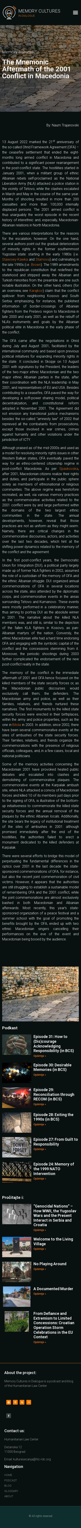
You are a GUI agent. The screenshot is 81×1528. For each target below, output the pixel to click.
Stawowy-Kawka (15, 259)
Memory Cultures (39, 11)
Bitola (16, 725)
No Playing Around (49, 1264)
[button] (75, 12)
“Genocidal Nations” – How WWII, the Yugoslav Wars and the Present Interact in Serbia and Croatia (54, 1215)
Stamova (43, 259)
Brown (36, 265)
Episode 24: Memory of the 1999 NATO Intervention (53, 1169)
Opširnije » (39, 1055)
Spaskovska (68, 469)
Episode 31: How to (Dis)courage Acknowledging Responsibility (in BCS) (53, 1043)
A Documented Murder (53, 1288)
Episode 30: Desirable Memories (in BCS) (52, 1067)
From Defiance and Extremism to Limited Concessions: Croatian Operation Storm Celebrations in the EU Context (53, 1325)
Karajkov (36, 291)
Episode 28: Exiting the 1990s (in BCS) (53, 1117)
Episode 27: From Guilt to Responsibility (55, 1141)
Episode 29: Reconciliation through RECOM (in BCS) (53, 1094)
